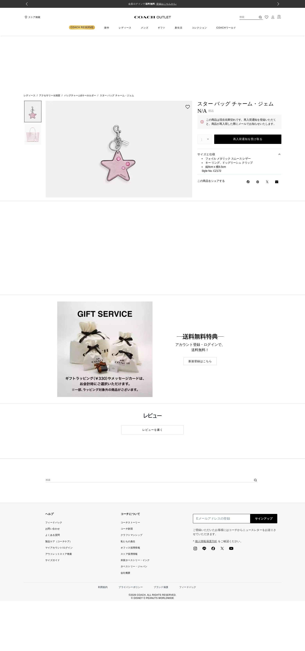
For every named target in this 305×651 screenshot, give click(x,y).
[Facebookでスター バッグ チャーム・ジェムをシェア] (248, 128)
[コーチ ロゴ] (152, 17)
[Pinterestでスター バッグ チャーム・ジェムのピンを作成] (257, 128)
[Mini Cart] (279, 17)
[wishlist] (188, 53)
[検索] (245, 17)
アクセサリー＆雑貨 (49, 41)
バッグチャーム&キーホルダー (80, 41)
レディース (29, 41)
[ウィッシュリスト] (266, 17)
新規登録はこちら (200, 307)
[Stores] (32, 17)
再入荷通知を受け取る (247, 85)
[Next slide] (278, 4)
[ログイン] (272, 17)
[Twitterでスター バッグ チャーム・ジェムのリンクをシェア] (267, 128)
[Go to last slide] (27, 4)
